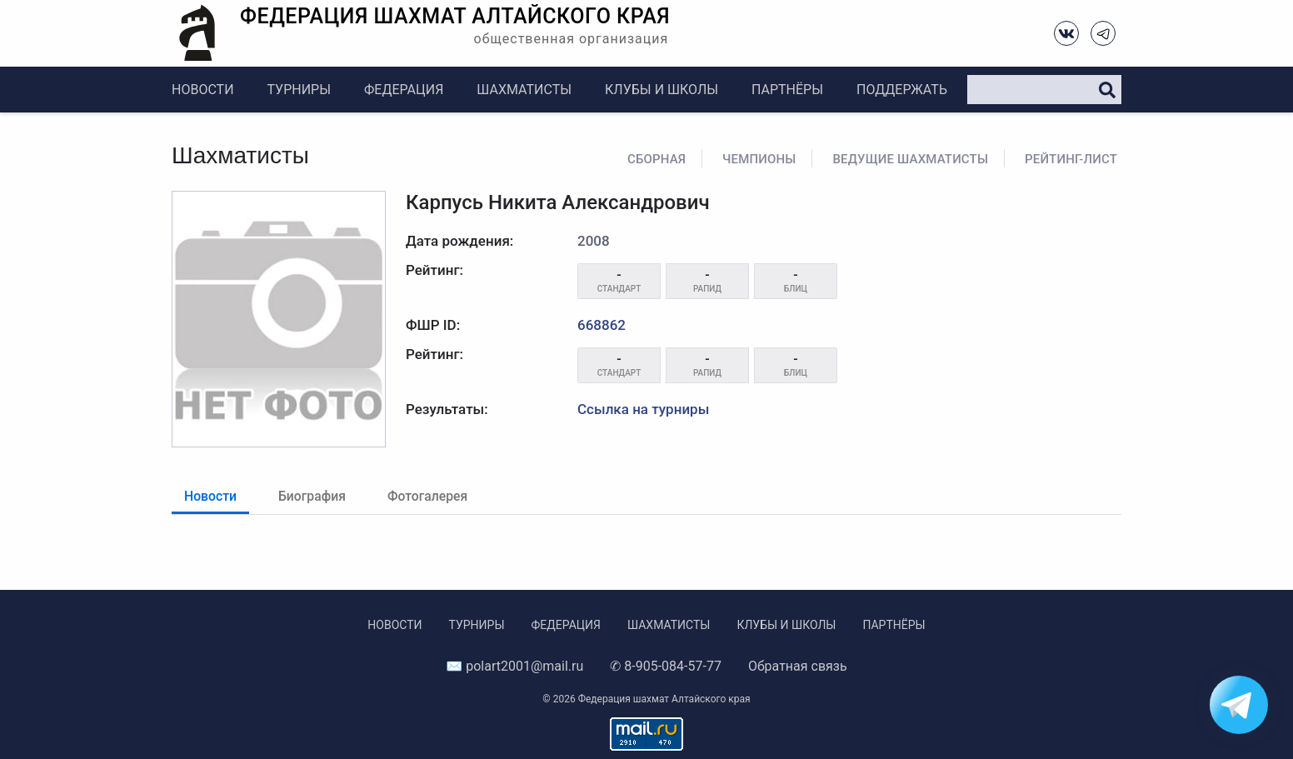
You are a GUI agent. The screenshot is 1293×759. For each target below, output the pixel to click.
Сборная (656, 159)
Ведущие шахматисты (910, 159)
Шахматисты (524, 89)
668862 (601, 325)
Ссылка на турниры (643, 409)
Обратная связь (797, 666)
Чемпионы (759, 159)
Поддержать (901, 89)
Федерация (403, 89)
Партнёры (787, 89)
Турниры (299, 89)
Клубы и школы (661, 89)
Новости (203, 89)
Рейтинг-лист (1071, 159)
